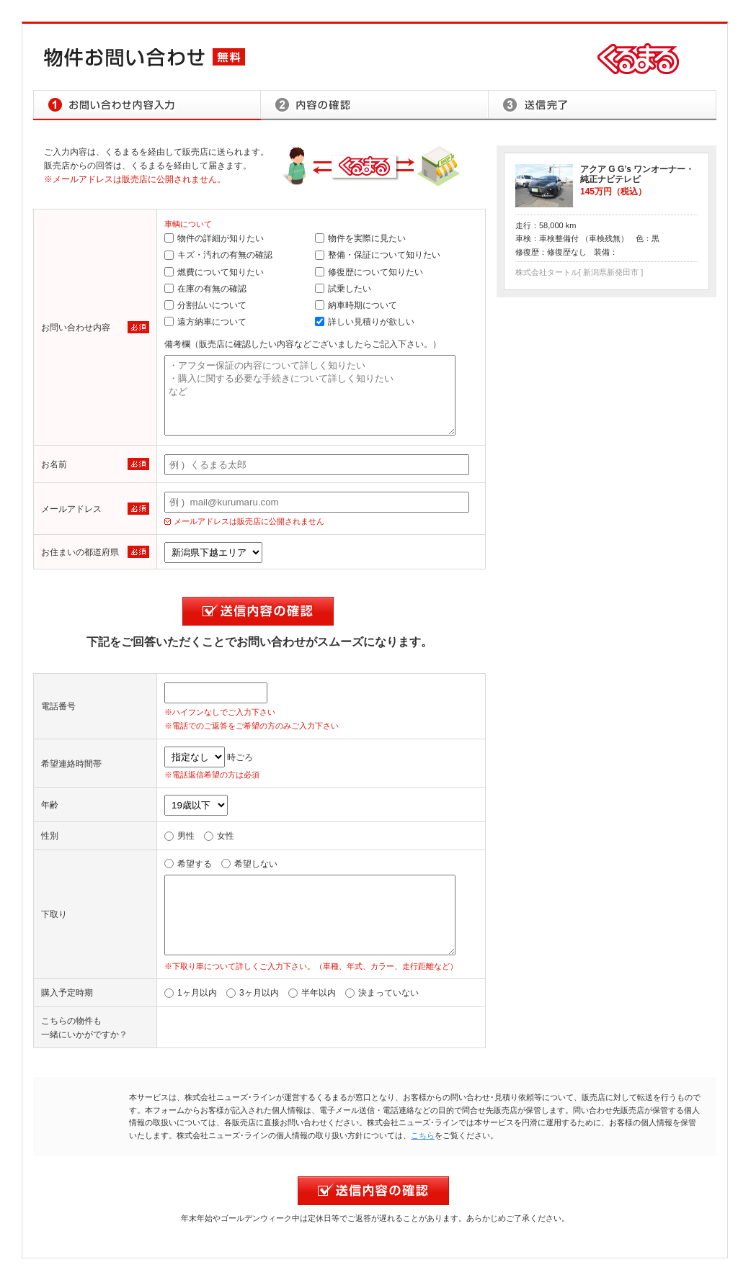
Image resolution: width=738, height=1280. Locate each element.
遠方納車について (205, 322)
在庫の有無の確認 (205, 289)
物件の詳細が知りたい (214, 238)
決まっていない (382, 993)
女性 (219, 836)
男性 (179, 836)
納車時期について (356, 305)
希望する (188, 864)
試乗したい (343, 289)
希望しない (249, 864)
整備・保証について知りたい (377, 255)
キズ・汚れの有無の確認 (218, 255)
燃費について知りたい (214, 272)
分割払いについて (205, 305)
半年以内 (312, 993)
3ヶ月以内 (252, 993)
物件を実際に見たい (360, 238)
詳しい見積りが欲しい (364, 322)
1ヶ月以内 (190, 993)
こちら (423, 1135)
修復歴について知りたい (369, 272)
